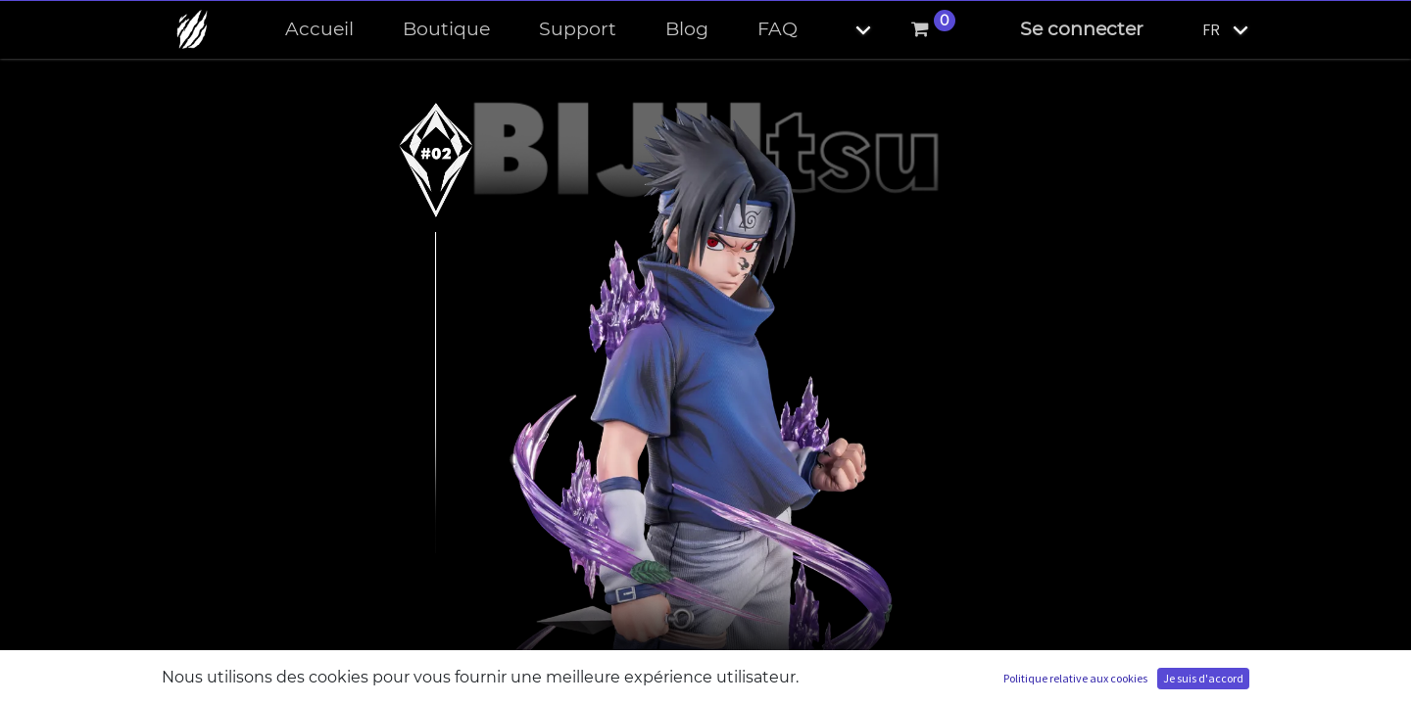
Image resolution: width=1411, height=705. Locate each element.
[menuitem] (319, 30)
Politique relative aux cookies (1075, 678)
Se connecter (1081, 29)
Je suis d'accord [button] (1203, 678)
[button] (846, 30)
